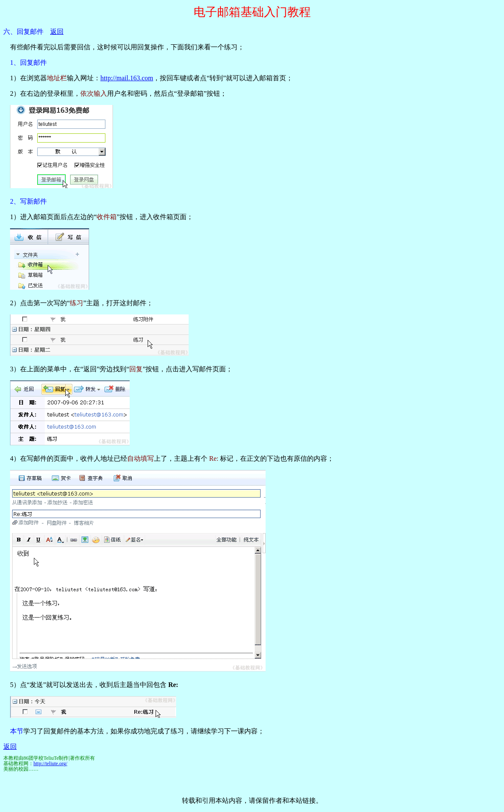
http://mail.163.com (126, 78)
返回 (57, 31)
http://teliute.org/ (50, 763)
